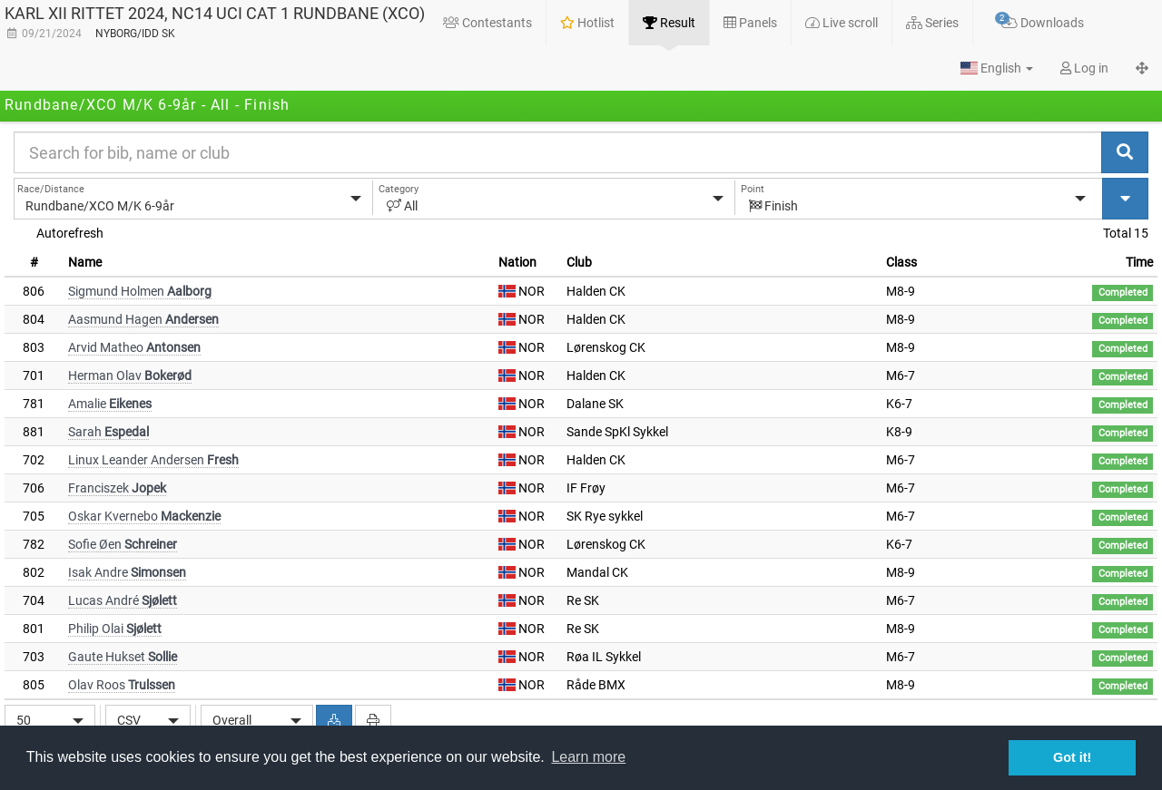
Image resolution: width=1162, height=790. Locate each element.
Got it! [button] (1072, 757)
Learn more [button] (588, 757)
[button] (997, 68)
